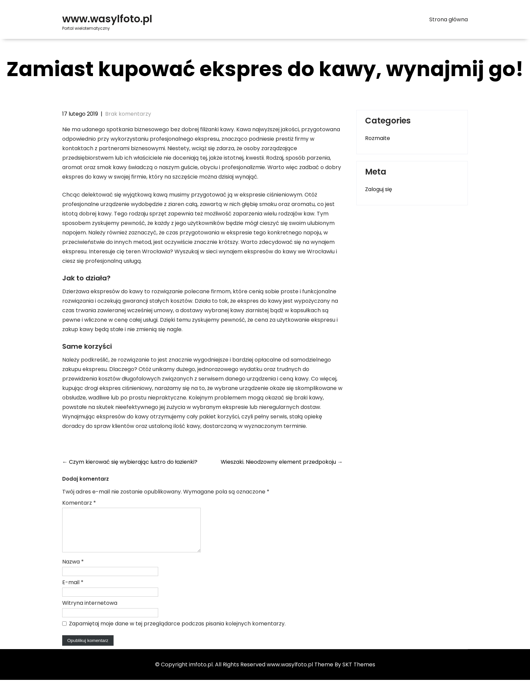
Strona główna (448, 19)
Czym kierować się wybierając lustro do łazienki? (129, 462)
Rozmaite (377, 138)
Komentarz (79, 503)
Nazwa (73, 570)
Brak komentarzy (128, 114)
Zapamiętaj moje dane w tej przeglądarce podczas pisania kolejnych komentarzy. (177, 632)
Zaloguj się (378, 189)
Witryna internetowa (89, 611)
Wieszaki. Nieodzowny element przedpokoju (282, 462)
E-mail (72, 590)
